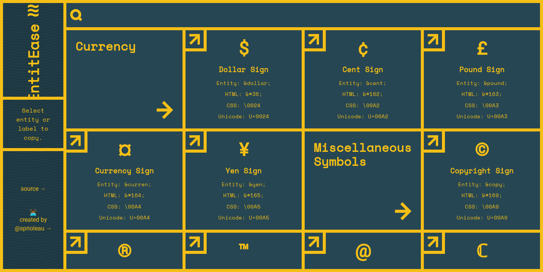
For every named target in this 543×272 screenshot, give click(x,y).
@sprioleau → (33, 228)
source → (33, 188)
